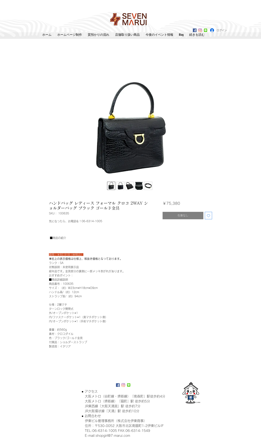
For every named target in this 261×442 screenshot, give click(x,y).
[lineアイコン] (205, 30)
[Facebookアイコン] (194, 30)
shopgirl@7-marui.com (113, 435)
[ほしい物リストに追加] (208, 215)
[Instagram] (200, 30)
